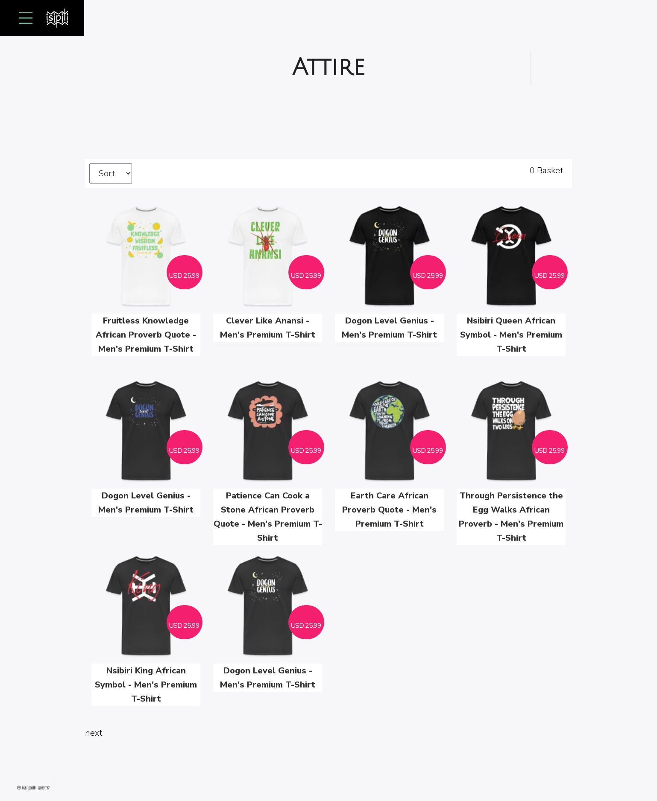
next (94, 733)
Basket (550, 170)
